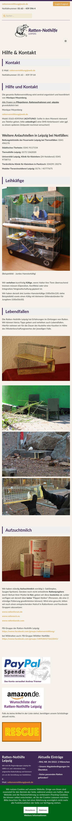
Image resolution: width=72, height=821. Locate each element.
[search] (17, 15)
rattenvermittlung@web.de (15, 4)
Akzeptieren (30, 810)
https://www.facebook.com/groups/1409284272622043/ (30, 638)
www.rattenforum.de (12, 611)
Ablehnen (43, 810)
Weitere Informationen (35, 815)
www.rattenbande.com (13, 620)
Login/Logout (61, 4)
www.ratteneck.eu (11, 616)
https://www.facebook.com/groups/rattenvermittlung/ (28, 631)
